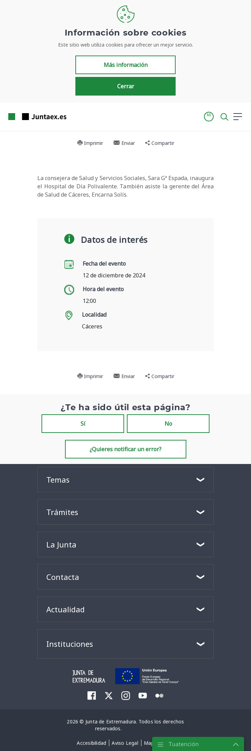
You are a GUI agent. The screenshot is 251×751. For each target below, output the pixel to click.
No (168, 423)
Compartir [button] (159, 143)
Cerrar (125, 86)
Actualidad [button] (65, 609)
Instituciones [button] (69, 644)
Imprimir (90, 143)
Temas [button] (57, 479)
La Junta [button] (61, 544)
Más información (126, 65)
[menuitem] (91, 695)
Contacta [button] (62, 577)
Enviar (124, 143)
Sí (83, 423)
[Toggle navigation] (76, 116)
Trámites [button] (62, 512)
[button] (209, 117)
